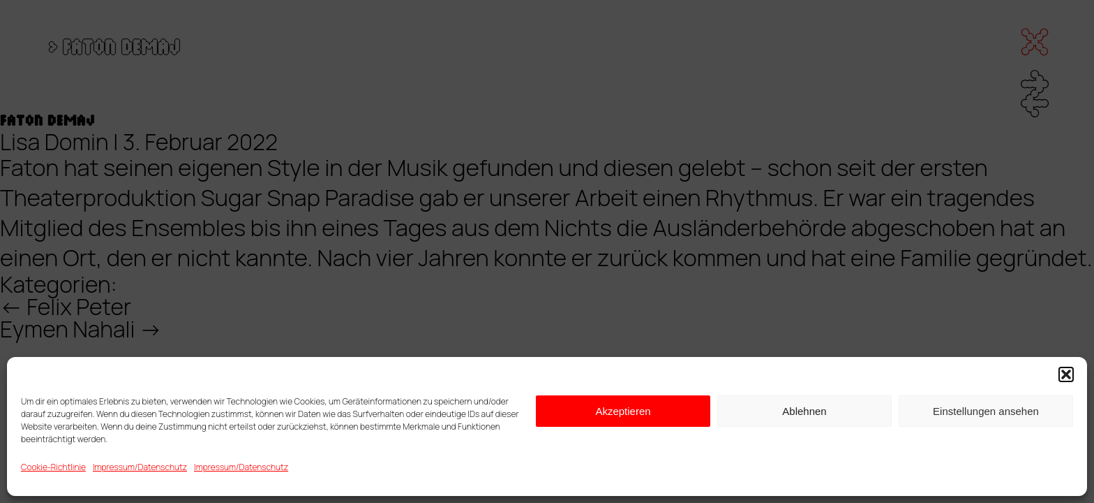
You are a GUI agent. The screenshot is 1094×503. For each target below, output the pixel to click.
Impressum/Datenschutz (140, 467)
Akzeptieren (622, 411)
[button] (1066, 374)
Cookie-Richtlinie (53, 467)
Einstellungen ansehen (986, 411)
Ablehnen (804, 411)
